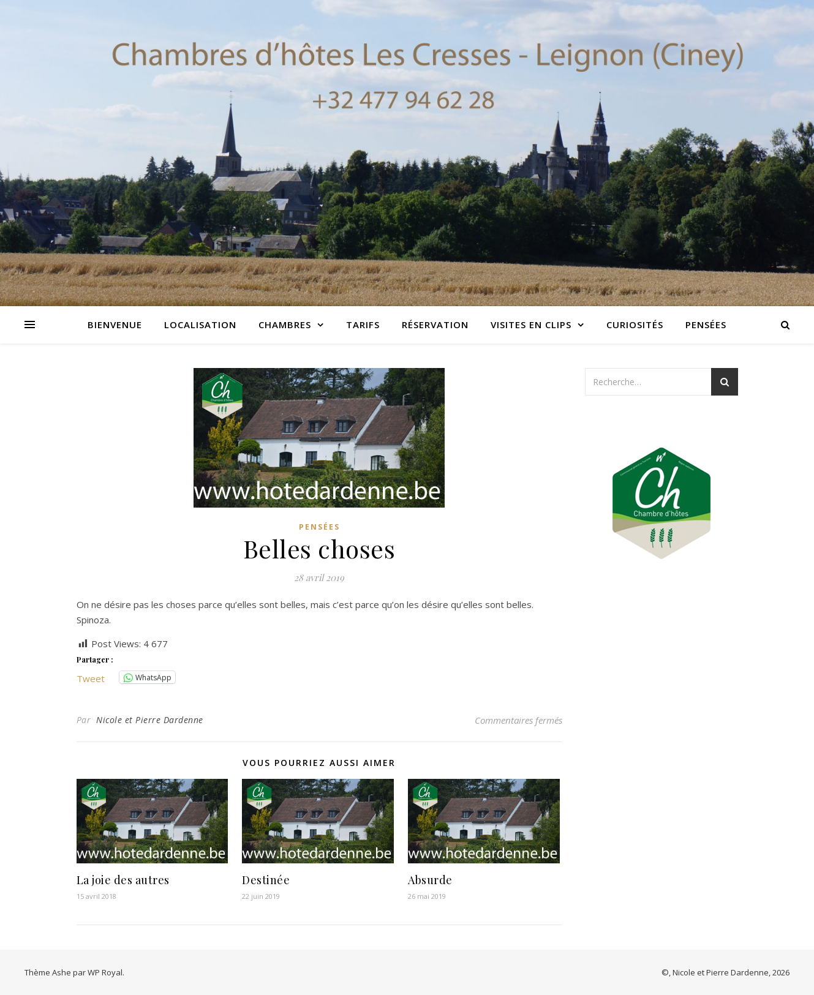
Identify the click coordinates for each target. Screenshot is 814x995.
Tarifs (363, 324)
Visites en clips (531, 324)
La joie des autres (123, 880)
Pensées (705, 324)
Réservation (435, 324)
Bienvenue (115, 324)
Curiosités (634, 324)
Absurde (430, 880)
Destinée (266, 880)
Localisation (200, 324)
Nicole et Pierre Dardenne (149, 720)
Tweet (91, 677)
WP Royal (105, 972)
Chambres (284, 324)
